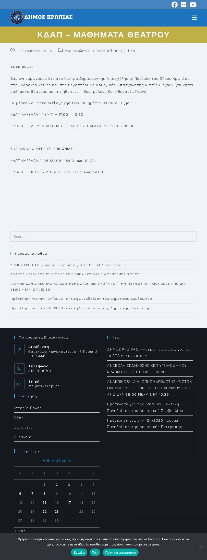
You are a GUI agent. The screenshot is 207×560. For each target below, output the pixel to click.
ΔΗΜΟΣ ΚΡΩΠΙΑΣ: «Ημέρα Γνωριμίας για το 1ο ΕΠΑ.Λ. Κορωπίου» (68, 265)
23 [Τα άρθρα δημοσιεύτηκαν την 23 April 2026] (57, 511)
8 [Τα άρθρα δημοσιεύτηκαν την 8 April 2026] (45, 493)
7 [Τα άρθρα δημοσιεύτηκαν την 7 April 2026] (32, 493)
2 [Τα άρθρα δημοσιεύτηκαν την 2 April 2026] (57, 485)
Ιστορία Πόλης (28, 408)
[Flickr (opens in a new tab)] (183, 5)
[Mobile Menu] (194, 17)
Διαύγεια (23, 437)
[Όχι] (200, 546)
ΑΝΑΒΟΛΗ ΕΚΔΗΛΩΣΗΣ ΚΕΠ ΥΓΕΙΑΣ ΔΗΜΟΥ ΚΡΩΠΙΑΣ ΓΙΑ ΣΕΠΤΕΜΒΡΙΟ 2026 (75, 274)
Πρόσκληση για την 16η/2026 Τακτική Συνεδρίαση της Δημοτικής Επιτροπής (80, 308)
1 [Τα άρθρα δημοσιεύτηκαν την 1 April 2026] (45, 485)
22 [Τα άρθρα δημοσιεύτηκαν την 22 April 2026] (45, 511)
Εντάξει (79, 552)
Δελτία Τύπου (109, 50)
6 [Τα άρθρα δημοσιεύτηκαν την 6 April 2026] (20, 493)
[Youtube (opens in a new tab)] (192, 5)
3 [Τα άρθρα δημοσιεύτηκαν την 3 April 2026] (69, 485)
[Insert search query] (103, 236)
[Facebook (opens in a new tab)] (174, 5)
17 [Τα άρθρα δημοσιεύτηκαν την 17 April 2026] (69, 502)
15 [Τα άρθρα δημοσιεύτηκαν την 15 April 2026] (45, 502)
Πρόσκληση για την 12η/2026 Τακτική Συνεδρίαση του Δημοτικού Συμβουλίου (81, 298)
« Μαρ (20, 531)
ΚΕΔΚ (19, 417)
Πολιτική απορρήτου (120, 552)
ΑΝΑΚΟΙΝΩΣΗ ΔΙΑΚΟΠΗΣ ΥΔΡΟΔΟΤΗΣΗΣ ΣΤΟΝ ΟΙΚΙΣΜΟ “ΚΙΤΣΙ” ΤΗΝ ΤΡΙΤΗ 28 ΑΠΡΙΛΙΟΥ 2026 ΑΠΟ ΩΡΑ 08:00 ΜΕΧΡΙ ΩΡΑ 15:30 (149, 387)
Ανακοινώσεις (77, 50)
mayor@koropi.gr (43, 386)
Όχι (95, 552)
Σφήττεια (23, 427)
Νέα (131, 50)
